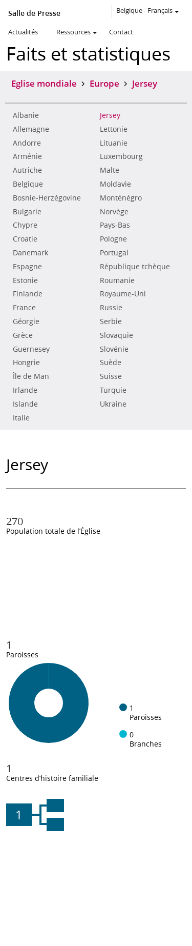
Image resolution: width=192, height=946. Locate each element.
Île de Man (31, 376)
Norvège (114, 212)
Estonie (25, 280)
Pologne (113, 239)
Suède (110, 362)
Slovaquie (116, 335)
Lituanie (113, 143)
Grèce (23, 335)
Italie (21, 418)
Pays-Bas (115, 225)
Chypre (25, 225)
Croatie (25, 239)
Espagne (27, 266)
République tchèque (135, 266)
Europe (104, 83)
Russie (111, 308)
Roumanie (117, 280)
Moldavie (115, 184)
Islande (25, 404)
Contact (121, 31)
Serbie (111, 321)
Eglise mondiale (44, 83)
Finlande (27, 294)
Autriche (27, 170)
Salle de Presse (34, 13)
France (24, 308)
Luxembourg (121, 156)
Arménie (27, 156)
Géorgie (26, 321)
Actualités (23, 31)
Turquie (113, 390)
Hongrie (26, 362)
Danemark (30, 253)
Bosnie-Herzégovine (47, 198)
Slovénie (114, 349)
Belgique (28, 184)
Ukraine (113, 404)
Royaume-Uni (123, 294)
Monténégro (121, 198)
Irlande (25, 390)
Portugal (114, 253)
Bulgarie (27, 212)
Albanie (26, 115)
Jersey (110, 115)
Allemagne (31, 129)
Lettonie (113, 129)
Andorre (27, 143)
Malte (109, 170)
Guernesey (31, 349)
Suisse (111, 376)
